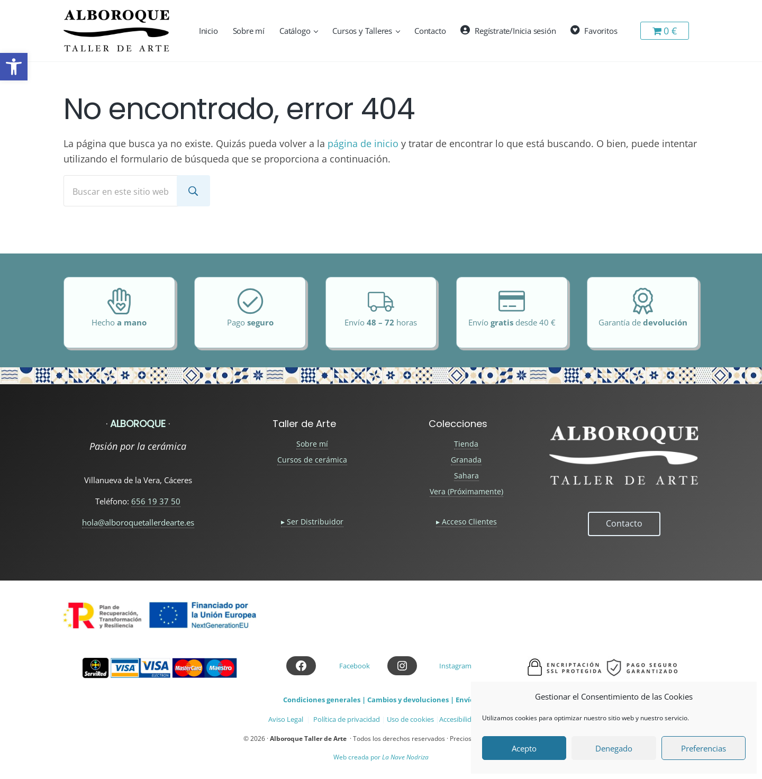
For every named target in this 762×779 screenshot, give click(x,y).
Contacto (624, 523)
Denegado (613, 748)
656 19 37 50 (155, 501)
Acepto (524, 748)
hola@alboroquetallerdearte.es (138, 522)
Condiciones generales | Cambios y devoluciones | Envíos (380, 699)
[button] (14, 66)
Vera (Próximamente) (466, 491)
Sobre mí (312, 444)
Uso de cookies (410, 719)
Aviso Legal (285, 719)
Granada (466, 460)
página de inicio (363, 143)
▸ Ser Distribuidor (312, 522)
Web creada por (381, 757)
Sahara (466, 475)
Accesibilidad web (466, 719)
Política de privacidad (346, 719)
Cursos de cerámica (312, 460)
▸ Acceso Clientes (466, 522)
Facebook (354, 666)
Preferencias (703, 748)
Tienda (466, 444)
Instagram (455, 666)
